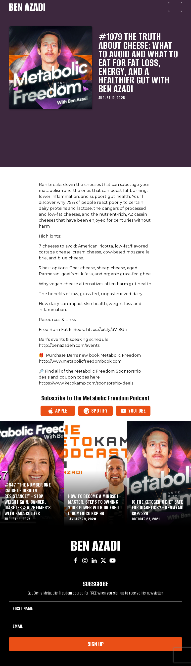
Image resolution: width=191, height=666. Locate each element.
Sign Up (96, 644)
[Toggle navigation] (175, 7)
